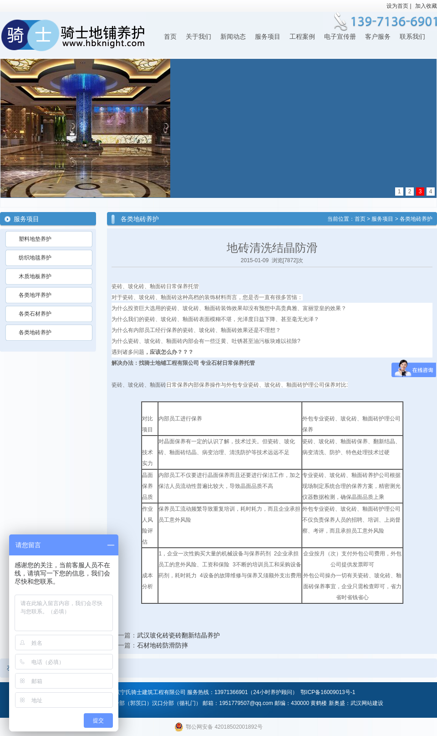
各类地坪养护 (35, 295)
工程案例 (302, 36)
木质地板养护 (35, 276)
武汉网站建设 (367, 703)
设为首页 (397, 6)
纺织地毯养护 (35, 257)
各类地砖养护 (35, 332)
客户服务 (378, 36)
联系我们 (412, 36)
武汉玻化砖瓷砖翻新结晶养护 (178, 635)
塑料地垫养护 (35, 239)
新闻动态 (233, 36)
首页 (170, 36)
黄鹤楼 (318, 703)
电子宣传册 (340, 36)
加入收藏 (426, 6)
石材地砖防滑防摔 (162, 645)
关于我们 (198, 36)
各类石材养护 (35, 314)
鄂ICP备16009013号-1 (327, 692)
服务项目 (267, 36)
